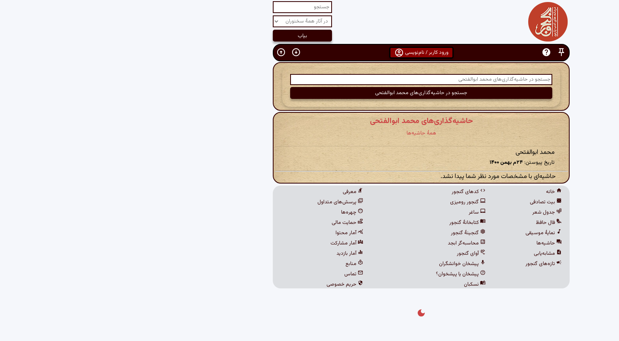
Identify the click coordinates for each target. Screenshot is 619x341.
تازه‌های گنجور (432, 264)
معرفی (241, 192)
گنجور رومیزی (356, 202)
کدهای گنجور (357, 192)
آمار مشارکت (235, 243)
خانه (442, 192)
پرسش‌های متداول (228, 202)
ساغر (365, 212)
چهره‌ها (240, 212)
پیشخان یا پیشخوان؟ (349, 274)
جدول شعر (435, 212)
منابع (242, 264)
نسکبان (363, 284)
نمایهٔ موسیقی (432, 233)
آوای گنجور (359, 254)
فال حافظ (437, 223)
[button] (449, 52)
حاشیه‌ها (437, 243)
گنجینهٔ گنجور (356, 233)
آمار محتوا (237, 233)
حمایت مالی (235, 223)
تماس (242, 274)
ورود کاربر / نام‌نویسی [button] (310, 52)
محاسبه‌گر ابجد (355, 243)
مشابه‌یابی (436, 254)
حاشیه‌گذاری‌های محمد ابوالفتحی (309, 121)
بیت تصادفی (434, 202)
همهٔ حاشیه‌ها (310, 133)
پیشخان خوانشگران (350, 264)
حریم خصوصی (233, 284)
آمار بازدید (238, 254)
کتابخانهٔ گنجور (356, 223)
